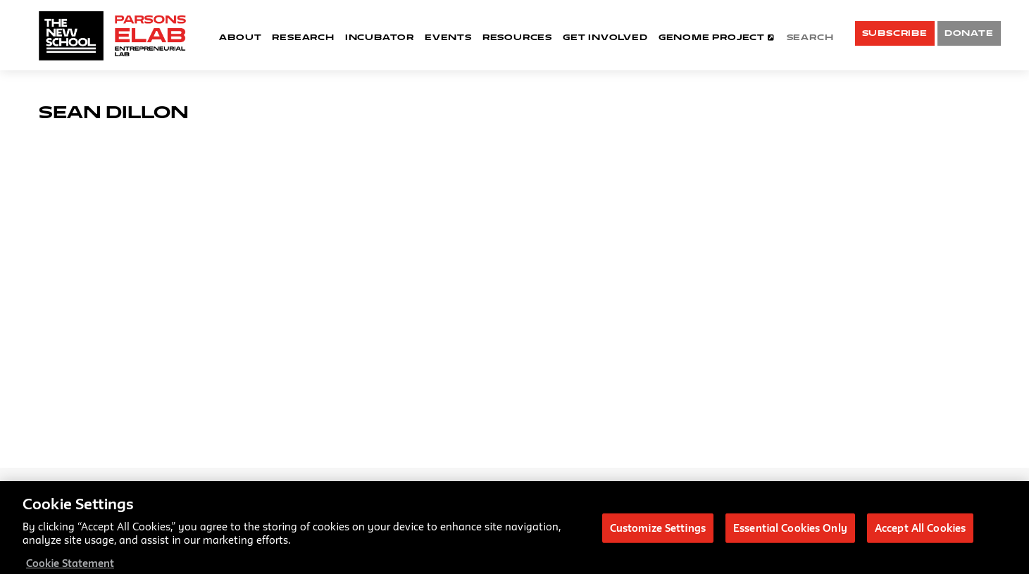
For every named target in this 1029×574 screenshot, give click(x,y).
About (240, 37)
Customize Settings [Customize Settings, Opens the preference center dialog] (658, 531)
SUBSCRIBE (895, 32)
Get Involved (605, 37)
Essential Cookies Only (790, 531)
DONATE (969, 32)
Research (303, 37)
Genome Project (717, 37)
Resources (517, 37)
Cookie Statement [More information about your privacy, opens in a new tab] (70, 567)
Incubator (379, 37)
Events (448, 37)
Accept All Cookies (920, 531)
